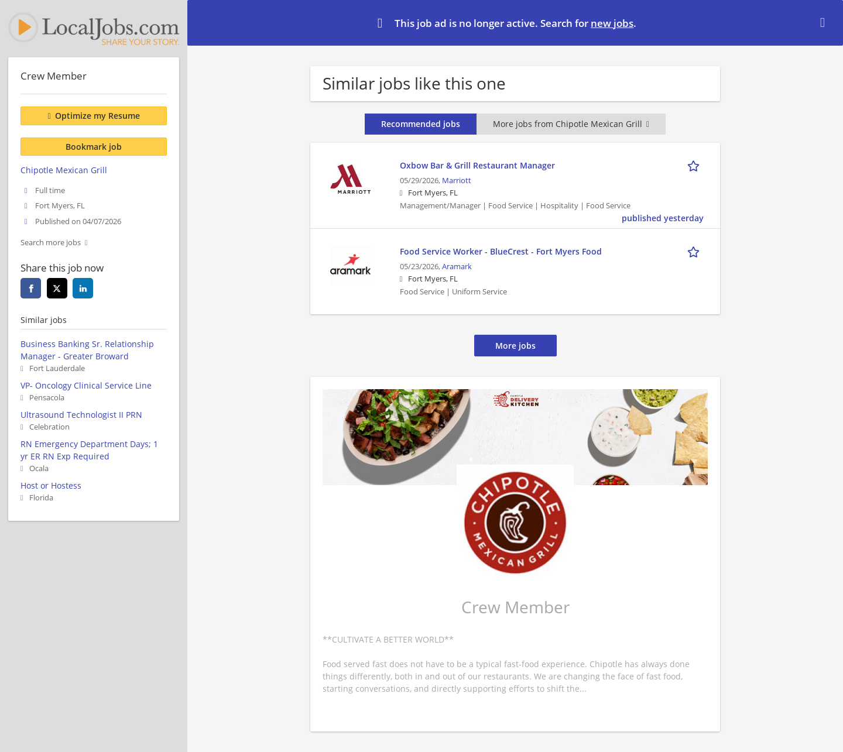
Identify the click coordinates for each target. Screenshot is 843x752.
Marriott (456, 181)
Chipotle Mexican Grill (63, 170)
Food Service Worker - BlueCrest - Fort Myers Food (501, 251)
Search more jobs (50, 243)
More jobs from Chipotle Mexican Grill (571, 123)
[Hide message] (825, 22)
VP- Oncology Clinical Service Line (86, 385)
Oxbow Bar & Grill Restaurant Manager (477, 165)
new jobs (612, 23)
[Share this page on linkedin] (83, 288)
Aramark (457, 267)
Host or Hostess (50, 485)
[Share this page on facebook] (30, 288)
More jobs (515, 345)
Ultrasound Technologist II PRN (81, 414)
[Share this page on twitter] (57, 288)
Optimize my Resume (97, 115)
